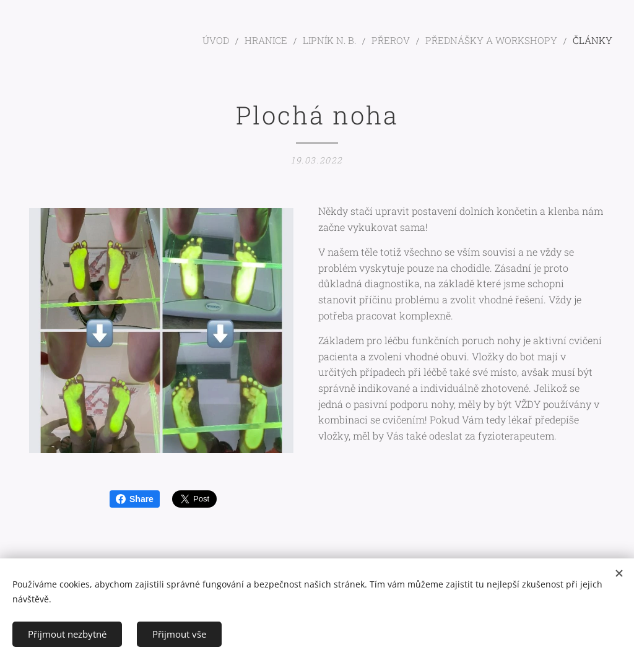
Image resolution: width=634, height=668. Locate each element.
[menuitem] (249, 40)
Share (135, 499)
